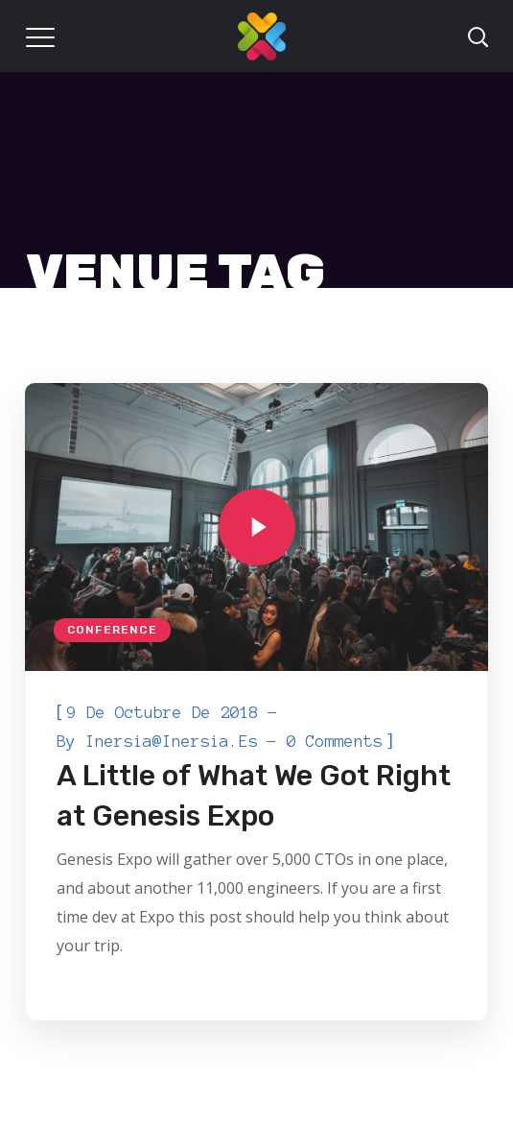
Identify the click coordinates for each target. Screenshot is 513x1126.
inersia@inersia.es (171, 741)
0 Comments (335, 741)
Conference (112, 629)
